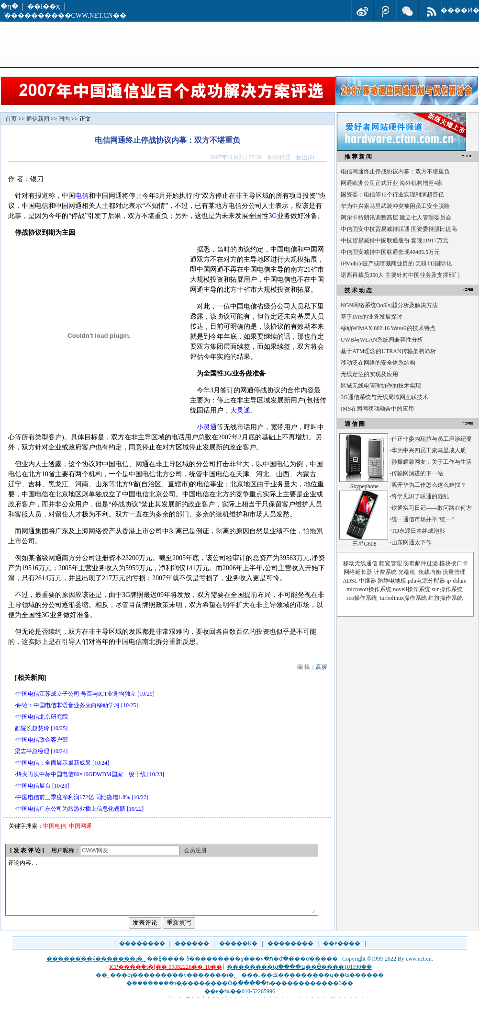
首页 (11, 118)
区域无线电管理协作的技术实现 (381, 385)
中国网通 (80, 826)
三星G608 (364, 543)
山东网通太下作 (411, 542)
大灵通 (240, 410)
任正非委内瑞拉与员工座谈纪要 (431, 439)
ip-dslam (456, 580)
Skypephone (364, 486)
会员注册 (195, 850)
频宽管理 (390, 563)
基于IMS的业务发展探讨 (371, 316)
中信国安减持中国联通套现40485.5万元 (390, 252)
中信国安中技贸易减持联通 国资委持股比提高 (399, 229)
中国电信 (54, 826)
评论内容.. (161, 891)
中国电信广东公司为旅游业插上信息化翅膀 (70, 808)
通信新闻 (37, 118)
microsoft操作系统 (368, 589)
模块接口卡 (453, 563)
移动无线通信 (360, 563)
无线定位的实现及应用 (369, 374)
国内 (64, 118)
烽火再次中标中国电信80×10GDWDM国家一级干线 (81, 774)
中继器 (367, 580)
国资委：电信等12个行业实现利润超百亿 (392, 194)
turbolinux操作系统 (403, 598)
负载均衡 (429, 572)
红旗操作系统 (445, 598)
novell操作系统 (411, 589)
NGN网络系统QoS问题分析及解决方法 (389, 305)
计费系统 (385, 572)
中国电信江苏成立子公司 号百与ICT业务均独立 (76, 693)
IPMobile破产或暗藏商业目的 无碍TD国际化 (396, 263)
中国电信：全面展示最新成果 (53, 762)
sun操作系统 (447, 589)
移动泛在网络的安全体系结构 (378, 362)
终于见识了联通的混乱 (420, 496)
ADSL (350, 580)
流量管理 (454, 572)
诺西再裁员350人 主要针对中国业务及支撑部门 (400, 275)
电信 (82, 195)
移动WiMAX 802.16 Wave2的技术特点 (388, 328)
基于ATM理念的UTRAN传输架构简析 (388, 351)
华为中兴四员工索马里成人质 (428, 450)
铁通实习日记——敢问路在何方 (431, 507)
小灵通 (207, 427)
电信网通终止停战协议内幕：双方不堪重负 (395, 171)
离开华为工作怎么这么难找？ (428, 485)
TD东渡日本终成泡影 (418, 530)
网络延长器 (358, 572)
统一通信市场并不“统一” (422, 519)
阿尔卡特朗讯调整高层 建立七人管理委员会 (396, 217)
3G (272, 215)
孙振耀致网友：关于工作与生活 (431, 462)
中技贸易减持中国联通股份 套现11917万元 (394, 240)
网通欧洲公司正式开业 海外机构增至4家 (392, 183)
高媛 (321, 667)
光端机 (406, 572)
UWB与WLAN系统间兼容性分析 (382, 339)
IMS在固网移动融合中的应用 (377, 408)
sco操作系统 (361, 598)
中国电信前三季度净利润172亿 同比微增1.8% (73, 797)
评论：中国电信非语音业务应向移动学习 (68, 705)
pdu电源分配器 (426, 580)
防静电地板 (392, 580)
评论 (302, 157)
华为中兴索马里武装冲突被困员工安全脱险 (395, 206)
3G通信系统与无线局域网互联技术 (384, 397)
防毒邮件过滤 (420, 563)
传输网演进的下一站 (417, 473)
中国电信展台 (33, 785)
